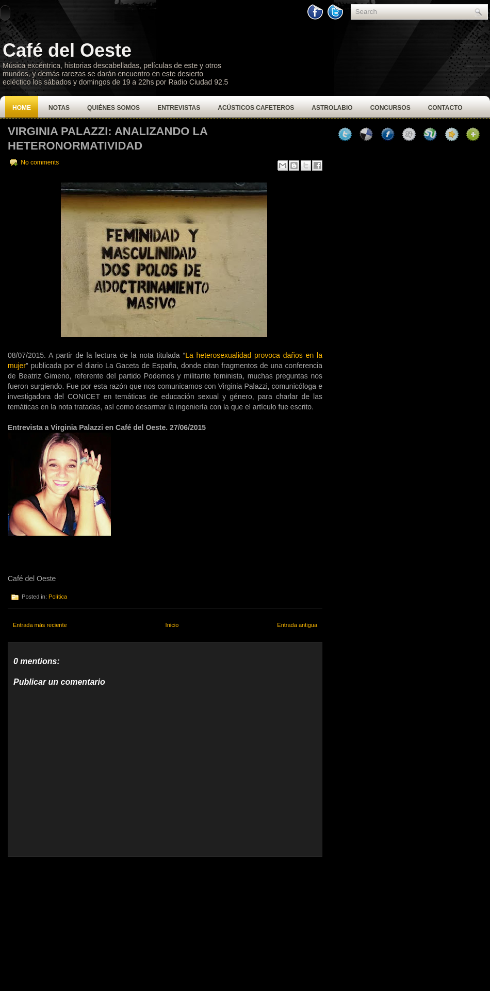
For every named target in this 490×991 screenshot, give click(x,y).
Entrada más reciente (40, 625)
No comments (40, 162)
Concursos (390, 107)
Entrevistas (178, 107)
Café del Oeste (67, 50)
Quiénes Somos (113, 107)
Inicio (172, 625)
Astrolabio (332, 107)
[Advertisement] (85, 921)
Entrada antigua (297, 625)
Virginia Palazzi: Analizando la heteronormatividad (107, 138)
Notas (59, 107)
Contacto (445, 107)
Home (21, 107)
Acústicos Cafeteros (256, 107)
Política (57, 596)
